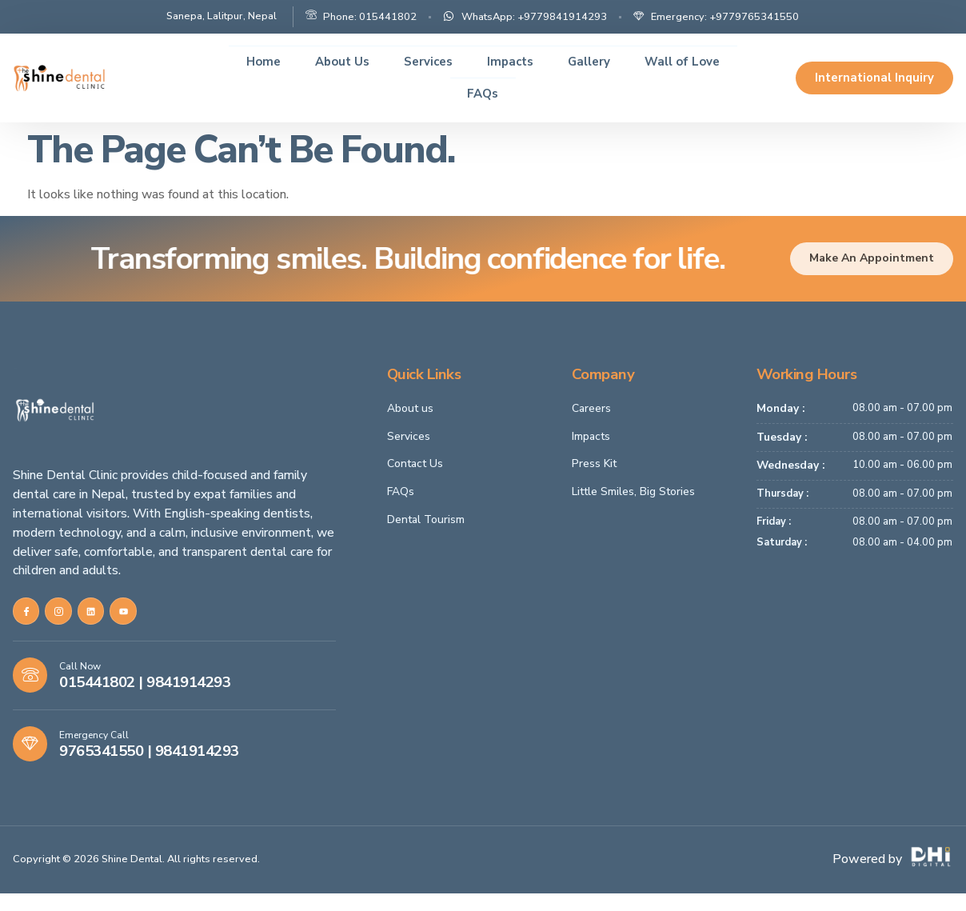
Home (248, 61)
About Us (332, 61)
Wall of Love (695, 61)
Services (424, 61)
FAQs (482, 93)
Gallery (595, 61)
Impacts (511, 61)
